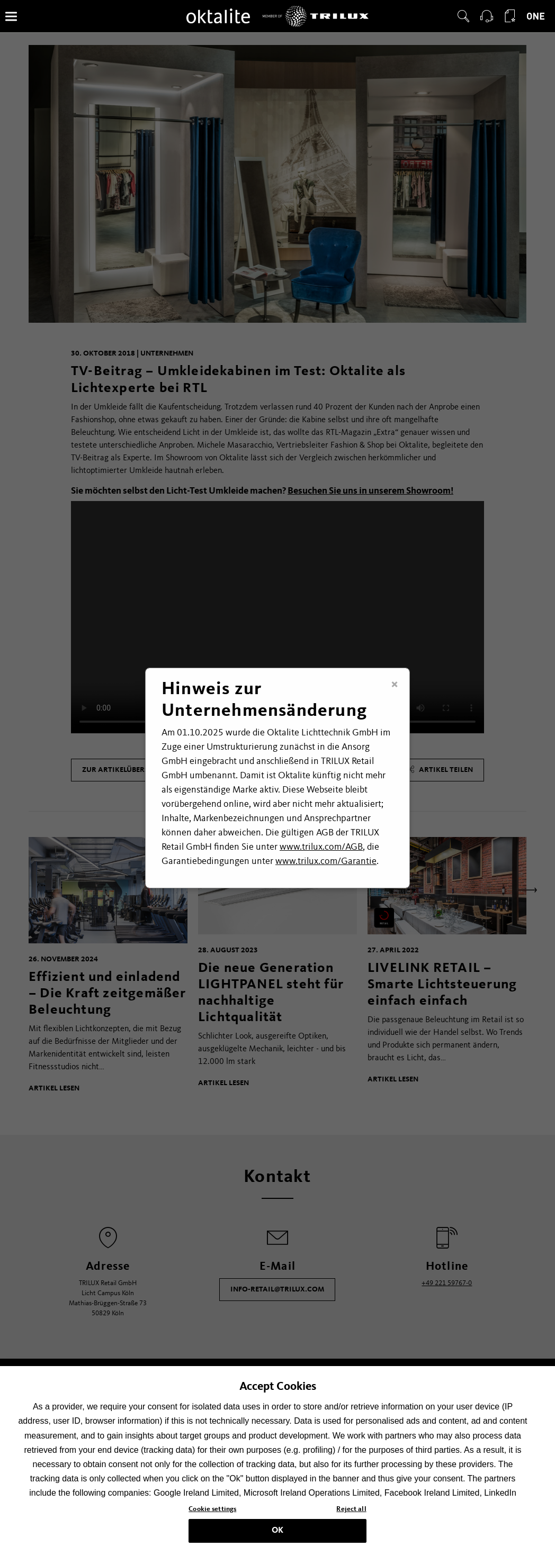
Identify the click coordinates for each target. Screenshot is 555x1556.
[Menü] (11, 16)
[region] (277, 1461)
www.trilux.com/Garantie (326, 861)
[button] (463, 16)
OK (277, 1530)
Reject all (351, 1509)
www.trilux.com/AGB (321, 847)
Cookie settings (212, 1509)
